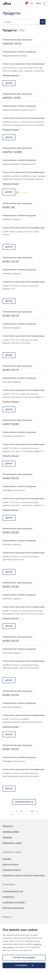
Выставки (7, 859)
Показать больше (12, 75)
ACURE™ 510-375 (11, 749)
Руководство (8, 897)
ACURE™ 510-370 (11, 640)
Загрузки (7, 837)
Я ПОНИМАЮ (24, 965)
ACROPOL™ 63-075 (12, 97)
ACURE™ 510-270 (11, 478)
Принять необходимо (24, 957)
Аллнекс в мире (11, 831)
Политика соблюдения (13, 908)
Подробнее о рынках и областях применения (24, 875)
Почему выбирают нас (13, 891)
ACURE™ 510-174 (11, 369)
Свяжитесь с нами (12, 842)
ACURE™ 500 (9, 207)
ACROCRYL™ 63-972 (12, 43)
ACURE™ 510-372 (11, 694)
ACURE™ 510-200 (11, 424)
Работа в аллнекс (10, 864)
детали (9, 83)
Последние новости (12, 870)
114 (31, 811)
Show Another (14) (24, 802)
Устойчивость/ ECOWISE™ (14, 902)
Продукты (8, 826)
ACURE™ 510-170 (11, 315)
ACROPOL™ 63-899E (12, 151)
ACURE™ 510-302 (11, 586)
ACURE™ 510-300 (11, 532)
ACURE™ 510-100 (11, 261)
